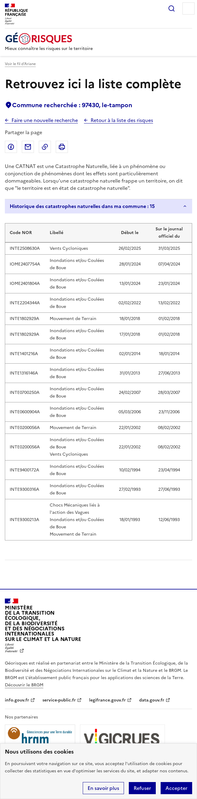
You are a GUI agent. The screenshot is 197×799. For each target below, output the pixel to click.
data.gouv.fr (151, 700)
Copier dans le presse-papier (45, 147)
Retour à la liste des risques (122, 120)
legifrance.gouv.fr (107, 700)
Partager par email (28, 147)
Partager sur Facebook (11, 147)
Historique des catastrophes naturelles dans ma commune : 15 (82, 206)
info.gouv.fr (17, 700)
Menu (188, 8)
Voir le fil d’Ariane (20, 64)
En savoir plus (103, 788)
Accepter (176, 788)
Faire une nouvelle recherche (45, 120)
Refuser (142, 788)
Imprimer (62, 147)
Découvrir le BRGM (24, 685)
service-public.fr (59, 700)
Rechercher (171, 8)
